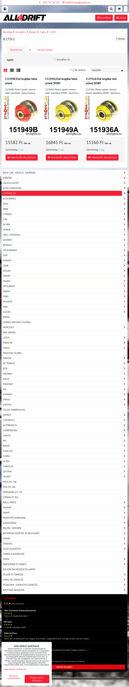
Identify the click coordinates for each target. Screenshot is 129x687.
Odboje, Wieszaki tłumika (17, 322)
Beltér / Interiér (65, 528)
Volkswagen (65, 250)
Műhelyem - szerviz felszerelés (65, 584)
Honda (65, 229)
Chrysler (65, 466)
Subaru (65, 260)
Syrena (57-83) (10, 497)
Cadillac (65, 450)
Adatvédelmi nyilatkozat (15, 669)
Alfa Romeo (65, 198)
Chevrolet (65, 420)
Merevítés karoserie (65, 517)
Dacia (65, 378)
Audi (65, 203)
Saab (65, 265)
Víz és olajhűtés (65, 548)
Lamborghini (65, 430)
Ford (65, 296)
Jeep (65, 368)
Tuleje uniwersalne (14, 409)
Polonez (65, 373)
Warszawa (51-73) (12, 492)
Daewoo (65, 239)
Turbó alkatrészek (13, 553)
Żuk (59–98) (9, 486)
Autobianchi (65, 425)
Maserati (65, 384)
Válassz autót (65, 182)
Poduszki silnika (12, 352)
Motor (65, 538)
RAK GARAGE (9, 332)
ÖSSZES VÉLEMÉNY (64, 667)
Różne (6, 316)
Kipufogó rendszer (65, 589)
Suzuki (65, 311)
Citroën (65, 214)
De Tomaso (65, 363)
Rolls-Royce (65, 502)
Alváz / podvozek (65, 188)
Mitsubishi (65, 286)
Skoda (65, 291)
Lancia (65, 435)
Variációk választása (21, 157)
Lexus (65, 337)
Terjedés (65, 543)
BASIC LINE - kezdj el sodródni (65, 172)
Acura (65, 224)
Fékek (65, 559)
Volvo (65, 347)
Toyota (65, 275)
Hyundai (65, 394)
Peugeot (65, 301)
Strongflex (65, 193)
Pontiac (65, 358)
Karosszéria (65, 522)
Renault (65, 245)
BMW (65, 209)
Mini (65, 306)
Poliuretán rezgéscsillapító (19, 569)
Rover (65, 445)
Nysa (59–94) (9, 481)
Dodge (65, 399)
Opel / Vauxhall (65, 234)
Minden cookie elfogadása (37, 679)
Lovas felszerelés (65, 579)
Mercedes (65, 327)
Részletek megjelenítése (13, 677)
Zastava (65, 471)
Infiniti (65, 414)
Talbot (65, 476)
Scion (65, 461)
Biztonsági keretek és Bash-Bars (65, 533)
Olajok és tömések (65, 574)
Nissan (65, 270)
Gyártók (65, 177)
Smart (65, 512)
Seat (65, 255)
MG (65, 440)
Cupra (65, 456)
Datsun (65, 404)
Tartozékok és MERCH (65, 564)
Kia (65, 389)
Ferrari (65, 507)
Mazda (65, 281)
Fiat (65, 219)
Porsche (65, 342)
